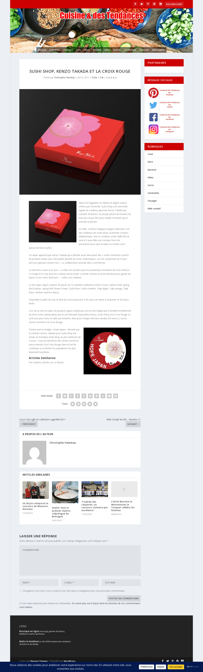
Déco (87, 49)
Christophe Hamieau (64, 77)
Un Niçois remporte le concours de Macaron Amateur (35, 506)
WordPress (69, 661)
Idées (107, 49)
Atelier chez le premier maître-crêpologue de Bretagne (61, 512)
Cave (78, 49)
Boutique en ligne (29, 631)
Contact (68, 49)
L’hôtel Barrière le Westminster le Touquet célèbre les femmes (123, 506)
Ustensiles (130, 49)
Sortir (117, 49)
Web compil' (158, 49)
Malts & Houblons (29, 641)
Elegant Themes (39, 661)
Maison (42, 49)
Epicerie (97, 49)
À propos (54, 49)
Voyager (144, 49)
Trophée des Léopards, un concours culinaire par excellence (95, 506)
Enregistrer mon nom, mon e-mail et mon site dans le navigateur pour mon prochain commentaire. (74, 590)
